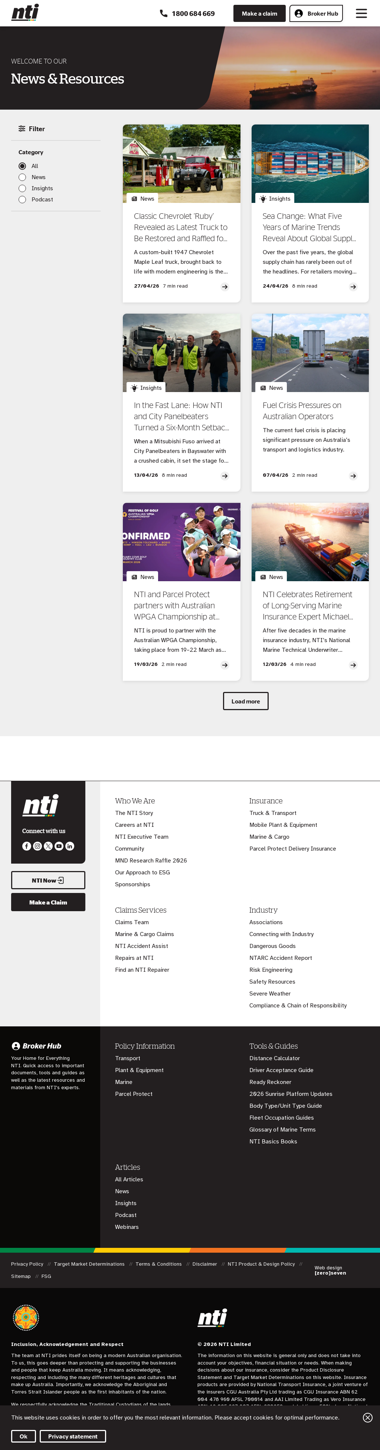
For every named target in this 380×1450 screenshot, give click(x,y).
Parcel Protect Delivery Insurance (292, 848)
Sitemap (21, 1276)
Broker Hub (316, 13)
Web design (330, 1270)
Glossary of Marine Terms (282, 1129)
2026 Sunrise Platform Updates (290, 1094)
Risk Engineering (270, 970)
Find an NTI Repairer (142, 970)
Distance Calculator (274, 1058)
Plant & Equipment (139, 1070)
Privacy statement (73, 1436)
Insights (42, 188)
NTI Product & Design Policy (262, 1264)
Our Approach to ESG (142, 872)
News (39, 177)
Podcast (42, 199)
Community (129, 848)
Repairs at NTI (134, 958)
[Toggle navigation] (361, 13)
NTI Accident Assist (141, 946)
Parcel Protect (134, 1094)
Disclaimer (206, 1264)
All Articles (129, 1179)
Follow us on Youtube (59, 846)
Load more (246, 701)
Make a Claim (48, 902)
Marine (123, 1082)
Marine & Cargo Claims (144, 934)
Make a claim (259, 13)
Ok (23, 1436)
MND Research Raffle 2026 (151, 860)
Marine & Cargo (269, 837)
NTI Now (48, 880)
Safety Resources (272, 981)
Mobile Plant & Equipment (283, 825)
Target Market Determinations (90, 1264)
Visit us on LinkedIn (69, 846)
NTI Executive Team (141, 837)
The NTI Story (134, 813)
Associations (266, 922)
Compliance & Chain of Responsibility (298, 1005)
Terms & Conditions (159, 1264)
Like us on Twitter (48, 846)
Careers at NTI (134, 825)
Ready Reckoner (270, 1082)
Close (368, 1417)
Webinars (127, 1227)
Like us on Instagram (37, 846)
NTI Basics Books (273, 1141)
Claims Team (132, 922)
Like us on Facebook (26, 846)
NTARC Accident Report (280, 958)
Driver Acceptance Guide (281, 1070)
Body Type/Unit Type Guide (285, 1106)
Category (31, 152)
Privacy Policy (28, 1264)
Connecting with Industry (281, 934)
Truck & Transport (273, 813)
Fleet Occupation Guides (281, 1118)
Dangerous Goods (272, 946)
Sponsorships (132, 884)
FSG (46, 1276)
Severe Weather (270, 993)
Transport (127, 1058)
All (35, 166)
